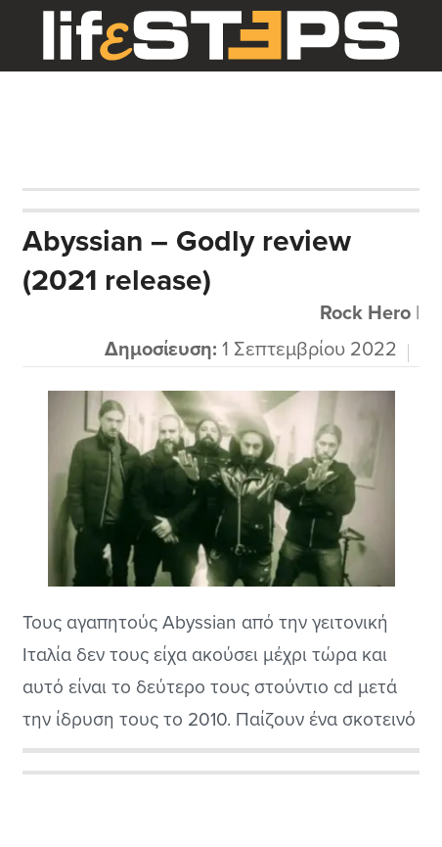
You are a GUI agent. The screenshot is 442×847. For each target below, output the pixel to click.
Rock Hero (365, 313)
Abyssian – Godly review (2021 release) (186, 261)
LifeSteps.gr (221, 36)
